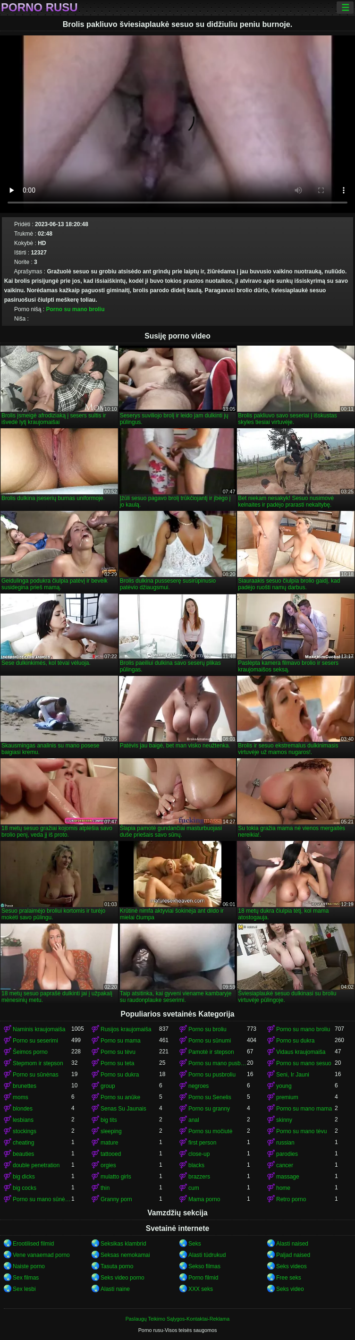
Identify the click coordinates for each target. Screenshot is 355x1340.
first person (202, 1142)
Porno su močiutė (210, 1131)
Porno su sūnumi (209, 1040)
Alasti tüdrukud (207, 1255)
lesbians (23, 1120)
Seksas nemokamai (125, 1255)
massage (287, 1176)
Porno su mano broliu (75, 309)
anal (193, 1120)
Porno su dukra (295, 1040)
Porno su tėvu (118, 1052)
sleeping (111, 1131)
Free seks (288, 1277)
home (283, 1188)
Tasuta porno (117, 1266)
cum (193, 1188)
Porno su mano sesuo (303, 1063)
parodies (287, 1154)
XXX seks (200, 1289)
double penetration (36, 1165)
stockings (24, 1131)
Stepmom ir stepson (38, 1063)
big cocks (24, 1188)
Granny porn (116, 1199)
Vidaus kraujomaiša (301, 1052)
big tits (109, 1120)
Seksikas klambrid (123, 1243)
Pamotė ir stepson (211, 1052)
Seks (194, 1243)
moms (20, 1097)
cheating (23, 1142)
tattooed (111, 1154)
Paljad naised (293, 1255)
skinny (284, 1120)
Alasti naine (115, 1289)
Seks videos (291, 1266)
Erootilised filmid (33, 1243)
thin (105, 1188)
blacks (196, 1165)
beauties (23, 1154)
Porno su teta (117, 1063)
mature (109, 1142)
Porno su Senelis (209, 1097)
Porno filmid (203, 1277)
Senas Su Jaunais (123, 1108)
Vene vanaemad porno (41, 1255)
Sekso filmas (204, 1266)
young (284, 1086)
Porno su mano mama (304, 1108)
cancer (284, 1165)
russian (285, 1142)
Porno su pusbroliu (212, 1074)
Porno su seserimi (35, 1040)
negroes (198, 1086)
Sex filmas (26, 1277)
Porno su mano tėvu (301, 1131)
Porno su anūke (120, 1097)
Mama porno (204, 1199)
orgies (108, 1165)
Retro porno (291, 1199)
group (108, 1086)
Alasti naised (292, 1243)
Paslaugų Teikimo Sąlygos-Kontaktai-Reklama (178, 1319)
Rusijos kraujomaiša (126, 1029)
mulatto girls (116, 1176)
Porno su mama (121, 1040)
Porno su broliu (207, 1029)
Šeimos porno (30, 1052)
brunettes (24, 1086)
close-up (199, 1154)
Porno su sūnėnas (36, 1074)
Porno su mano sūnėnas (42, 1199)
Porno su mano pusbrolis (217, 1063)
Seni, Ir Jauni (292, 1074)
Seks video (290, 1289)
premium (287, 1097)
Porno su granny (209, 1108)
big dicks (24, 1176)
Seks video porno (122, 1277)
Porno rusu (39, 7)
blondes (23, 1108)
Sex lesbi (24, 1289)
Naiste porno (29, 1266)
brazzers (199, 1176)
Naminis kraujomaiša (39, 1029)
